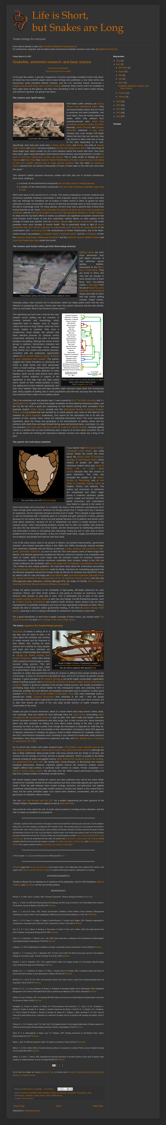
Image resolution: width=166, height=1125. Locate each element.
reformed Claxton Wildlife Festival (84, 237)
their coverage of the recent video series (56, 619)
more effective (56, 575)
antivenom (24, 1093)
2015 (118, 105)
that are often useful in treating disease (76, 183)
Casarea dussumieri (43, 697)
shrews (55, 145)
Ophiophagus (19, 1095)
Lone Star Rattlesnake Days (26, 240)
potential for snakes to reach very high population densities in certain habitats (67, 212)
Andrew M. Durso (47, 1072)
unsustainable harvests (39, 717)
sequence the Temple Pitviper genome (43, 625)
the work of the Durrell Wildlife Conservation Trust (48, 694)
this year (33, 867)
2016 (118, 101)
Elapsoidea (72, 1093)
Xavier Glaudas (83, 127)
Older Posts (98, 1106)
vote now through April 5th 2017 (37, 800)
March (121, 83)
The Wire (81, 400)
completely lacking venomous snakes (30, 599)
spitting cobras (39, 1095)
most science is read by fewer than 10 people (82, 839)
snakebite (29, 1095)
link (90, 897)
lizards (80, 145)
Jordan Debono (37, 409)
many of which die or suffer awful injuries (85, 468)
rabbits (33, 148)
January (122, 97)
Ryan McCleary (67, 803)
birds (62, 145)
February (123, 93)
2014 (118, 109)
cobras (53, 1093)
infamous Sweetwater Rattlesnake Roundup (37, 237)
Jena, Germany (27, 1098)
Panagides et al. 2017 (84, 384)
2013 (118, 113)
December (123, 68)
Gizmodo (91, 400)
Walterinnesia (57, 1095)
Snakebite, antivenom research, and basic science (52, 62)
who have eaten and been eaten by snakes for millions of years (57, 427)
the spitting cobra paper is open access (70, 841)
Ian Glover (30, 885)
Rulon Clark (30, 160)
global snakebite (33, 415)
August (122, 71)
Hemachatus (82, 1093)
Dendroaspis (62, 1093)
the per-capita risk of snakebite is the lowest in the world (76, 563)
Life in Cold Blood (88, 270)
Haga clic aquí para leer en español (58, 71)
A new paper (93, 285)
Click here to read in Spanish (58, 68)
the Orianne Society (50, 679)
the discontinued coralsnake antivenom (31, 569)
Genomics (17, 631)
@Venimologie (49, 500)
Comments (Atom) (32, 1111)
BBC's (101, 267)
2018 (118, 61)
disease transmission (83, 221)
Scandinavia (39, 602)
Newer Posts (19, 1106)
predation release (59, 221)
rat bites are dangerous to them (71, 148)
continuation (91, 234)
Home (58, 1106)
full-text (52, 906)
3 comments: (49, 1089)
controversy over (39, 230)
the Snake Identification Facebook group (59, 46)
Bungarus (46, 1093)
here (93, 668)
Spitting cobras (86, 252)
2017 (118, 64)
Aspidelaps (33, 1093)
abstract (66, 956)
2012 (118, 116)
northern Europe (24, 602)
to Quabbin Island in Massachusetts (58, 234)
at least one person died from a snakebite (36, 870)
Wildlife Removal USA (108, 49)
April (121, 79)
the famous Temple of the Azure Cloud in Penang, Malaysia (79, 665)
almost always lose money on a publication (57, 844)
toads (68, 145)
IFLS (74, 400)
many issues (79, 714)
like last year (42, 867)
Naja (89, 1093)
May (121, 75)
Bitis (40, 1093)
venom (48, 1095)
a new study (96, 130)
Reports (17, 867)
